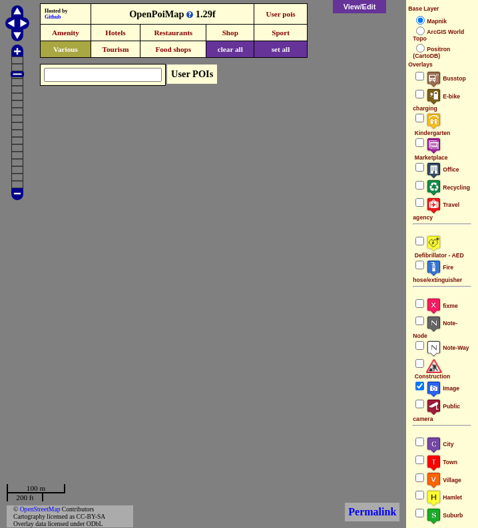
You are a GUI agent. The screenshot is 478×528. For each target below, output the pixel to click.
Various (65, 49)
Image (442, 388)
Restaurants (173, 33)
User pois (280, 14)
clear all (230, 49)
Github (53, 17)
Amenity (65, 33)
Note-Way (447, 347)
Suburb (444, 515)
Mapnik (437, 21)
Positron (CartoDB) (431, 52)
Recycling (448, 187)
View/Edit (360, 7)
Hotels (115, 33)
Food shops (173, 49)
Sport (281, 33)
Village (443, 480)
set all (281, 49)
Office (442, 169)
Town (441, 462)
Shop (230, 33)
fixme (441, 306)
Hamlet (444, 497)
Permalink (372, 511)
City (439, 444)
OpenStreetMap (40, 509)
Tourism (115, 49)
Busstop (445, 78)
